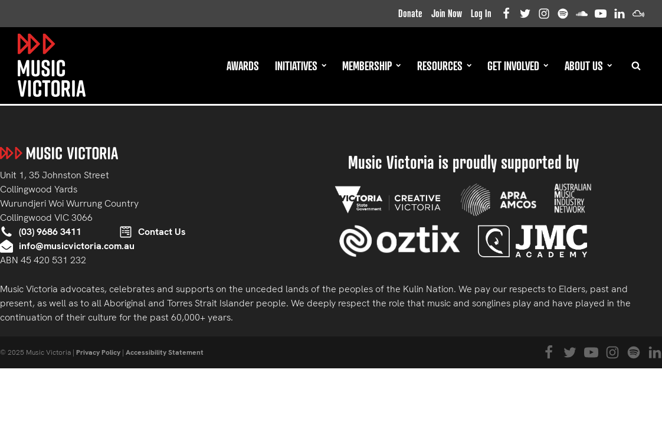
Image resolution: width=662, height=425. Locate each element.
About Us (588, 65)
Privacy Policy (98, 352)
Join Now (446, 13)
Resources (444, 65)
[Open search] (636, 65)
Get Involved (517, 65)
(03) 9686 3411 (50, 231)
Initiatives (300, 65)
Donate (410, 13)
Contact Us (162, 231)
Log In (481, 13)
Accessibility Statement (165, 352)
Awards (243, 65)
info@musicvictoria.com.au (77, 246)
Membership (371, 65)
